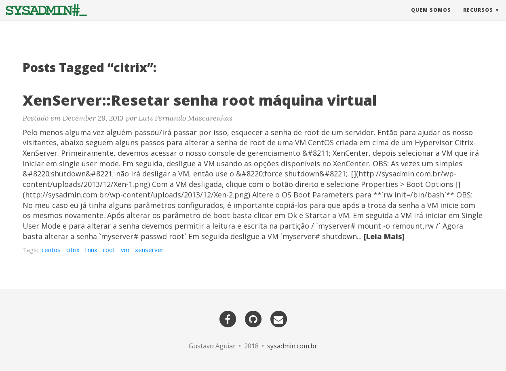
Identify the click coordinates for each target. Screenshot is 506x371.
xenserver (149, 250)
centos (51, 250)
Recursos (478, 18)
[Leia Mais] (384, 236)
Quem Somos (431, 18)
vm (125, 250)
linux (91, 250)
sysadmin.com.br (292, 345)
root (109, 250)
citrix (73, 250)
